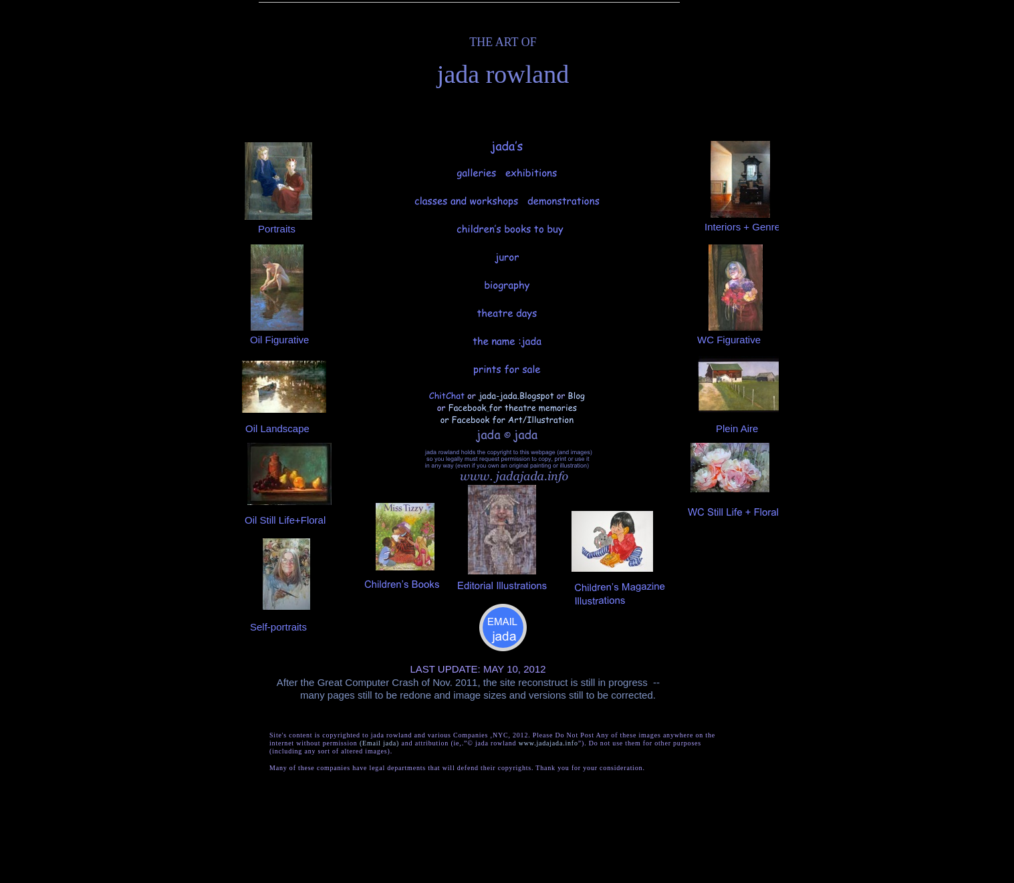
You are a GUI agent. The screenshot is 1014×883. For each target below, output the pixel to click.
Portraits (276, 228)
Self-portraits (278, 627)
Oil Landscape (277, 428)
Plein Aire (737, 428)
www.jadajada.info (548, 743)
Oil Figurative (279, 339)
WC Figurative (729, 339)
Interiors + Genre (742, 226)
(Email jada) (379, 743)
